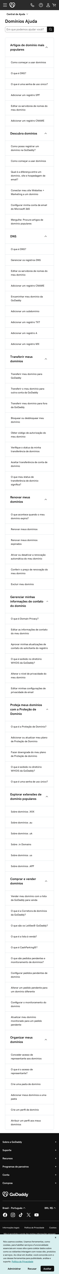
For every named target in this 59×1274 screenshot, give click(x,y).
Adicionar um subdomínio (25, 311)
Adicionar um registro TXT (25, 322)
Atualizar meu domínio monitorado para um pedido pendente (26, 1021)
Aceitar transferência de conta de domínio (29, 464)
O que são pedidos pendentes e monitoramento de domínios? (28, 960)
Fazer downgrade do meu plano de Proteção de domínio (28, 754)
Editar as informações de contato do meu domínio (29, 631)
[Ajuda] (41, 5)
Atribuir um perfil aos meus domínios (26, 1122)
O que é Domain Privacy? (25, 618)
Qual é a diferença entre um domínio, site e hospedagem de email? (28, 176)
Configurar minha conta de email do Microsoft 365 (29, 207)
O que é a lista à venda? (24, 936)
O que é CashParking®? (24, 947)
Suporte (7, 1150)
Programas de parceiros (16, 1166)
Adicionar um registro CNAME (27, 120)
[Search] (50, 29)
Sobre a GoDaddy (12, 1142)
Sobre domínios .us (21, 855)
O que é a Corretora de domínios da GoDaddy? (29, 913)
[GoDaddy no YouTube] (36, 1216)
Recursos (8, 1158)
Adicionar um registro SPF (25, 95)
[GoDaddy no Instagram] (12, 1216)
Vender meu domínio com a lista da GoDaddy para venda (29, 898)
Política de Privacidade (34, 1228)
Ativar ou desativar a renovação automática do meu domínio (28, 556)
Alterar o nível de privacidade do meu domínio (28, 675)
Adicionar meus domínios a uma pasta (28, 1097)
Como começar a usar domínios (28, 62)
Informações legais (11, 1228)
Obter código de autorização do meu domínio (28, 434)
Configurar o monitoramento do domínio (28, 1004)
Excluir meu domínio (22, 584)
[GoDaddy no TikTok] (20, 1216)
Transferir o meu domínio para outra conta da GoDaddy (27, 390)
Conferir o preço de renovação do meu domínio (29, 571)
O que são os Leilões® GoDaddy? (29, 925)
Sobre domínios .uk (21, 833)
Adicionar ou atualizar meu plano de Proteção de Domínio (29, 739)
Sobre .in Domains (21, 844)
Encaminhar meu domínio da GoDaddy (27, 298)
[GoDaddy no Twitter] (28, 1216)
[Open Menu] (4, 5)
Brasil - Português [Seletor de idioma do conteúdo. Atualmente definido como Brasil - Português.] (14, 1208)
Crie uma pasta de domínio (26, 1084)
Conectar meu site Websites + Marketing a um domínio (27, 192)
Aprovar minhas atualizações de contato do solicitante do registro (29, 646)
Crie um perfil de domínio (25, 1109)
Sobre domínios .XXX (22, 811)
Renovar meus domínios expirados (24, 542)
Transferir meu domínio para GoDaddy (26, 376)
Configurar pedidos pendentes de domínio (29, 975)
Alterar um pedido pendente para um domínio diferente (29, 989)
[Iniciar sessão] (48, 5)
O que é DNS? (18, 73)
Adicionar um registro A (24, 333)
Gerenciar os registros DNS (26, 260)
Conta (6, 1174)
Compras (8, 1183)
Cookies (52, 1228)
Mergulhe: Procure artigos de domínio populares (27, 221)
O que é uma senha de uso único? (29, 84)
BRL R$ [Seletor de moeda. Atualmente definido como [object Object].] (50, 1208)
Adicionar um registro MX (25, 344)
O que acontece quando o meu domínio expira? (28, 516)
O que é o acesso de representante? (22, 1071)
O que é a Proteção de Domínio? (28, 726)
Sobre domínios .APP (22, 866)
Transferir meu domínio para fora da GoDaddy (29, 405)
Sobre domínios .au (21, 822)
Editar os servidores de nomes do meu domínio (29, 108)
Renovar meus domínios (24, 529)
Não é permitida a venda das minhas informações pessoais (30, 1234)
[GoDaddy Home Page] (16, 1194)
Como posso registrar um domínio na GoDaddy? (25, 148)
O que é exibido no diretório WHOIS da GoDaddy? (26, 661)
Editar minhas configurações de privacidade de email (28, 690)
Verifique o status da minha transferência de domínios (26, 449)
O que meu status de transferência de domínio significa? (24, 481)
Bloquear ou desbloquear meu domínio (27, 420)
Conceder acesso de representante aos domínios (26, 1056)
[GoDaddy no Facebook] (5, 1216)
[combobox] (26, 29)
